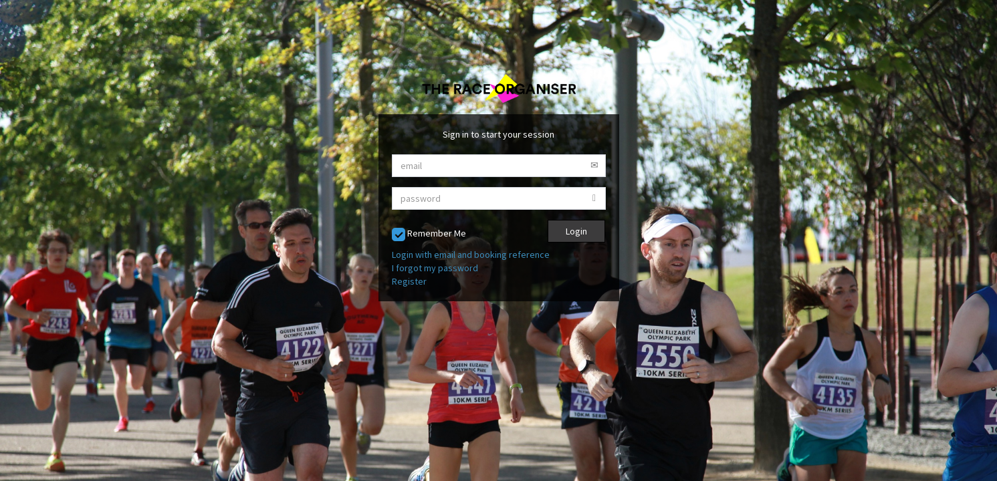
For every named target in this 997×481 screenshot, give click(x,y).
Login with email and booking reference (471, 255)
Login (576, 231)
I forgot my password (435, 268)
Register (409, 281)
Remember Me (429, 234)
